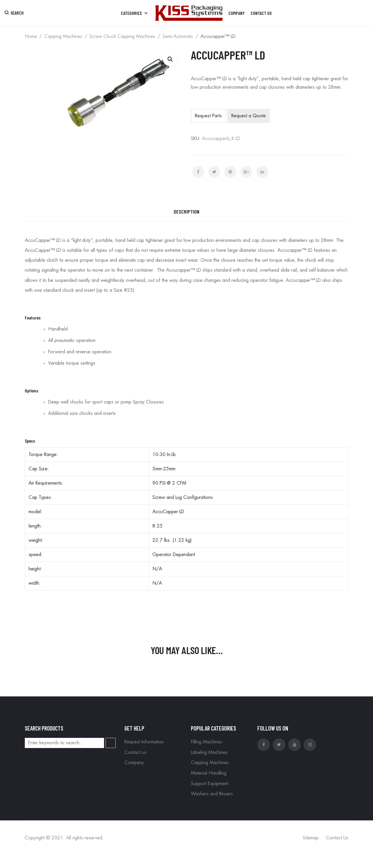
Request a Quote (248, 115)
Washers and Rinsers (212, 794)
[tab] (186, 212)
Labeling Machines (209, 752)
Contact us (135, 752)
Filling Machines (206, 742)
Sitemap (311, 838)
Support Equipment (209, 783)
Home (31, 36)
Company (134, 762)
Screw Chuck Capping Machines (122, 36)
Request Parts (208, 115)
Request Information (144, 742)
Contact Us (337, 838)
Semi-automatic (178, 36)
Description (186, 211)
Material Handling (208, 773)
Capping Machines (63, 36)
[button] (170, 59)
